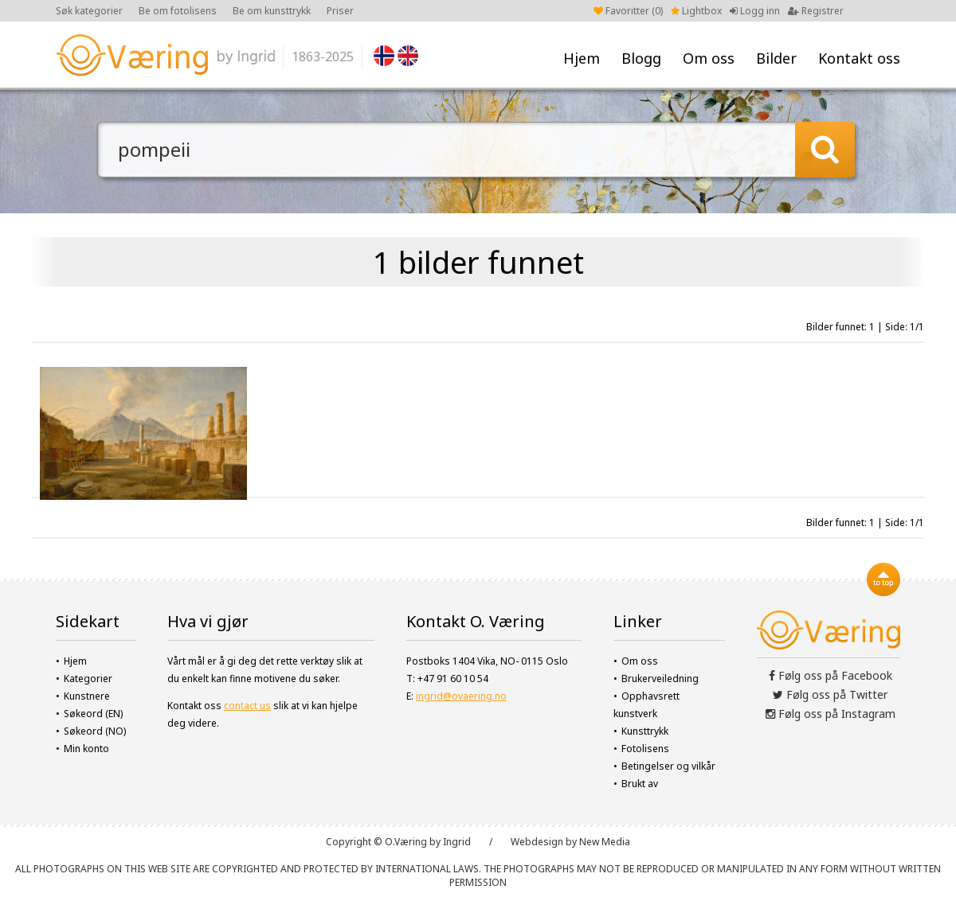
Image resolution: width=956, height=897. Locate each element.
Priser (340, 11)
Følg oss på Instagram (830, 713)
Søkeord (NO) (95, 731)
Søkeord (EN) (93, 713)
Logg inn (755, 11)
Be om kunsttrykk (272, 11)
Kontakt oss (859, 58)
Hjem (581, 58)
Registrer (816, 11)
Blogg (641, 58)
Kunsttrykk (644, 731)
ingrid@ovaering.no (461, 696)
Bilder (776, 58)
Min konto (86, 748)
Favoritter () (628, 11)
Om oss (709, 58)
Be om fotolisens (178, 11)
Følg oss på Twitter (830, 694)
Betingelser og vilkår (668, 766)
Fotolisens (645, 748)
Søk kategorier (89, 11)
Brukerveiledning (660, 678)
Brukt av (639, 783)
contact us (247, 705)
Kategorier (88, 678)
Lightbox (696, 11)
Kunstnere (87, 696)
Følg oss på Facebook (830, 675)
